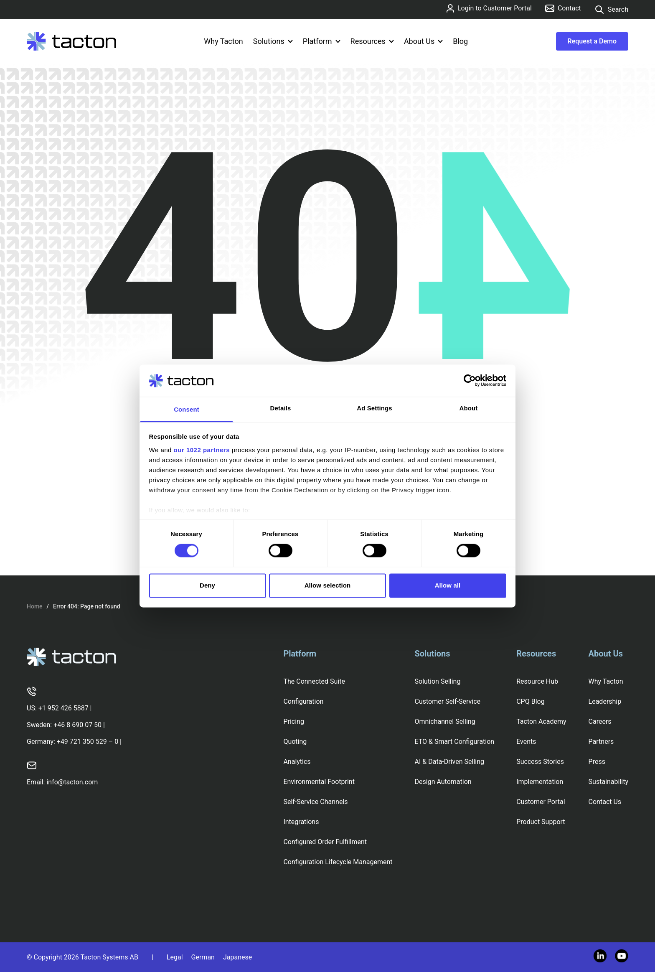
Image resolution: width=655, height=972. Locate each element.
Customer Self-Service (448, 701)
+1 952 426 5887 (63, 708)
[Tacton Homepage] (71, 41)
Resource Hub (537, 681)
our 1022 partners (202, 449)
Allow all (448, 585)
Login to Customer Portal (489, 8)
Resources (372, 41)
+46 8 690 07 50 (77, 725)
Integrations (301, 822)
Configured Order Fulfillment (325, 842)
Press (597, 762)
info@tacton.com (72, 782)
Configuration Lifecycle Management (337, 862)
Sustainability (608, 782)
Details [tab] (280, 408)
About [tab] (469, 408)
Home (35, 606)
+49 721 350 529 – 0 (87, 742)
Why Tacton (223, 41)
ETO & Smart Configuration (455, 742)
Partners (601, 742)
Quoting (295, 742)
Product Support (540, 822)
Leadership (605, 701)
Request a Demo (592, 41)
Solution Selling (438, 681)
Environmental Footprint (318, 782)
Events (526, 742)
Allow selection (328, 585)
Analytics (296, 762)
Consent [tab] (186, 409)
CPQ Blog (530, 701)
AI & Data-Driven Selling (449, 762)
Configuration (303, 701)
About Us (423, 41)
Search (611, 10)
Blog (460, 41)
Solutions (273, 41)
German (203, 957)
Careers (600, 721)
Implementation (539, 782)
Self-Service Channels (315, 802)
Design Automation (443, 782)
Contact (563, 8)
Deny (207, 585)
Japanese (237, 957)
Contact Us (605, 802)
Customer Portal (540, 802)
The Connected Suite (314, 681)
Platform (321, 41)
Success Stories (540, 762)
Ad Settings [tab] (374, 408)
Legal (175, 957)
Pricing (293, 721)
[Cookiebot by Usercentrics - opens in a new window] (469, 380)
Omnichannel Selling (445, 721)
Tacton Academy (541, 721)
